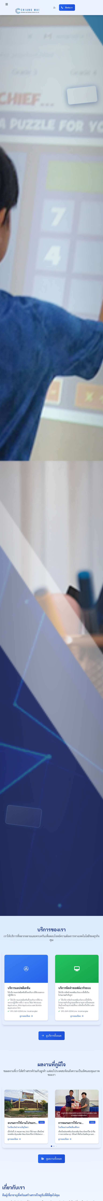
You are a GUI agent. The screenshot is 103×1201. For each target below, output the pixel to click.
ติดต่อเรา (67, 7)
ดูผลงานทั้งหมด (51, 1158)
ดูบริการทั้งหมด (51, 1036)
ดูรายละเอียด (26, 1016)
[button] (6, 4)
